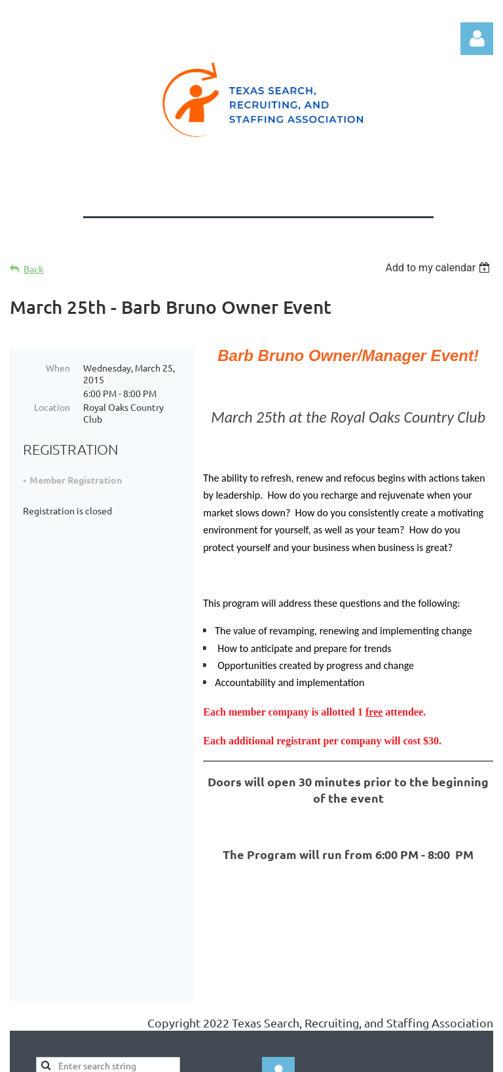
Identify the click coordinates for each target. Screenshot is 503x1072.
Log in (476, 38)
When (58, 367)
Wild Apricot (337, 1055)
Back (34, 269)
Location (52, 407)
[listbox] (439, 267)
